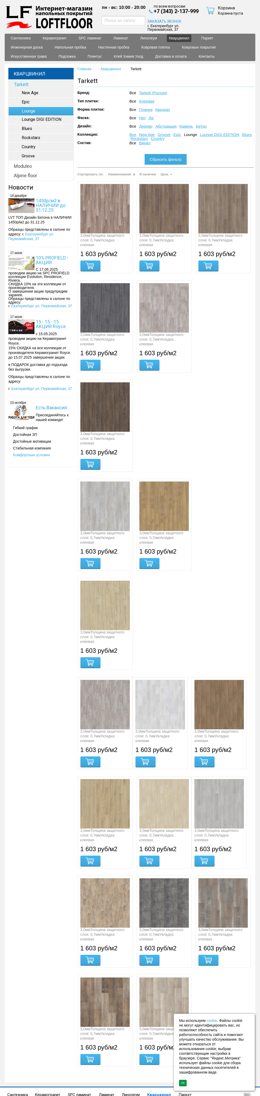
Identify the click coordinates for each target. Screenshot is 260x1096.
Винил (145, 143)
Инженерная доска (28, 1039)
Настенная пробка (111, 1039)
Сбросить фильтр (165, 159)
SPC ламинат (79, 1035)
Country (158, 138)
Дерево (145, 126)
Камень (186, 126)
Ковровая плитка (151, 1039)
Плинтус (112, 1043)
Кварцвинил (179, 38)
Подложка (88, 1043)
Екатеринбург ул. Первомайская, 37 (41, 306)
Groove (164, 134)
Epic (177, 134)
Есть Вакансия (51, 407)
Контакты (20, 1047)
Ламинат (106, 1035)
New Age (147, 134)
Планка (145, 109)
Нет (142, 118)
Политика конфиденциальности (160, 1054)
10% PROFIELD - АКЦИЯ (52, 260)
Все (132, 134)
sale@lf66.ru (34, 1086)
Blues (247, 134)
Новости (20, 187)
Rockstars (139, 138)
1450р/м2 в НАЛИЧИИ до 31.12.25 (51, 205)
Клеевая (146, 101)
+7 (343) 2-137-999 (41, 1080)
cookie (211, 1020)
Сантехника (17, 1035)
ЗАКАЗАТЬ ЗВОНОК (164, 21)
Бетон (201, 126)
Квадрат (162, 109)
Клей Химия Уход (143, 1043)
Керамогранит (47, 1035)
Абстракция (165, 126)
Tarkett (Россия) (153, 93)
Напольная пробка (70, 1039)
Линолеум (131, 1035)
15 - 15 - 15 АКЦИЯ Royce (51, 324)
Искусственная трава (52, 1043)
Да (151, 118)
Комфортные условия (31, 455)
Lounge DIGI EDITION (219, 134)
